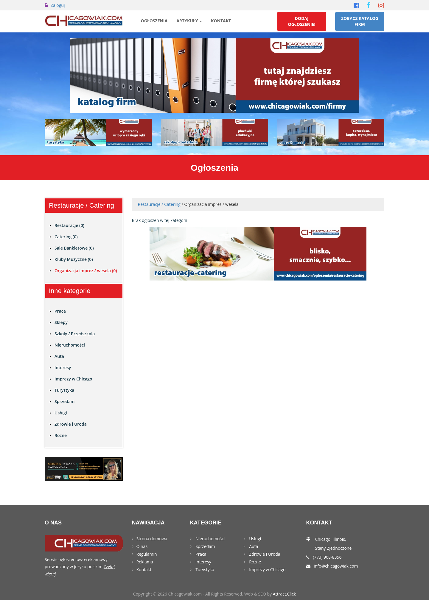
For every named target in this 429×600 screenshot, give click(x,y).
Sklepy (61, 322)
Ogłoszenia (154, 21)
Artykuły (189, 21)
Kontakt (221, 21)
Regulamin (146, 554)
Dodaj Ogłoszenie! (301, 21)
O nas (142, 546)
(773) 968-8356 (327, 557)
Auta (59, 356)
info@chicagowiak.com (336, 566)
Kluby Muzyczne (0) (74, 259)
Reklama (144, 562)
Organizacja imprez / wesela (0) (86, 270)
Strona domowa (151, 538)
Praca (60, 311)
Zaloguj (58, 5)
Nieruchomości (70, 345)
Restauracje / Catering (159, 204)
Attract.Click (284, 594)
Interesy (63, 367)
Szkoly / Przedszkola (75, 333)
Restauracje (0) (69, 225)
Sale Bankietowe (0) (74, 248)
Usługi (61, 413)
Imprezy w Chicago (73, 379)
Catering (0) (66, 236)
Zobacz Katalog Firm (359, 21)
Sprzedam (64, 401)
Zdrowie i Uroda (71, 424)
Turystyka (64, 390)
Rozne (61, 435)
